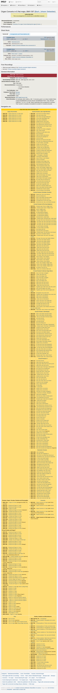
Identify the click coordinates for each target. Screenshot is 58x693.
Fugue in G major (12, 603)
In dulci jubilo (39, 127)
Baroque (18, 92)
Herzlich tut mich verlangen (42, 382)
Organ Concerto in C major (42, 508)
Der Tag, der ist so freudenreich (43, 122)
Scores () (5, 34)
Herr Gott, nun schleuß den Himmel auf (44, 141)
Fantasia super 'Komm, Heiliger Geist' (44, 206)
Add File (19, 2)
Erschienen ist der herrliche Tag (43, 162)
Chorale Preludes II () (42, 192)
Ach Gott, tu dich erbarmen (42, 481)
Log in (54, 1)
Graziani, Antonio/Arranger (37, 673)
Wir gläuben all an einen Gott (42, 292)
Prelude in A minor (12, 589)
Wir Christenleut (39, 133)
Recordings (22, 5)
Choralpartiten (43, 618)
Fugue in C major (13, 614)
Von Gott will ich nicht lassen (42, 230)
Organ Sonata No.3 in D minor (15, 116)
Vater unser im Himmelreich (42, 176)
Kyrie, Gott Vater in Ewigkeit (42, 273)
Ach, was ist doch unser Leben (42, 414)
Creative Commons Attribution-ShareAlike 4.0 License (28, 687)
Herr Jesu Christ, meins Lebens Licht (44, 426)
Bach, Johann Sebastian (45, 12)
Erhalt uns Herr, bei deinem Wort (44, 472)
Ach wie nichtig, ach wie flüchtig (43, 190)
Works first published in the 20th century (27, 682)
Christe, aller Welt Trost (41, 274)
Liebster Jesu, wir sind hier (42, 171)
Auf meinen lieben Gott (41, 415)
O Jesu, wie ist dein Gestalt (42, 458)
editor (48, 50)
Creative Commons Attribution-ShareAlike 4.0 (22, 57)
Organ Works (23, 109)
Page (11, 2)
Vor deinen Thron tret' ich (41, 267)
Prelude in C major (12, 586)
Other (39, 5)
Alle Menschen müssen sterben (43, 188)
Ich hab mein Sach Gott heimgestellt (44, 344)
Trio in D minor (12, 618)
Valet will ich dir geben (41, 400)
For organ (20, 24)
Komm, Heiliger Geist (40, 209)
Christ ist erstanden (40, 159)
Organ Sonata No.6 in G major (15, 121)
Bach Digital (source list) (21, 97)
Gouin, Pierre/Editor (25, 673)
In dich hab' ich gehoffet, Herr (42, 184)
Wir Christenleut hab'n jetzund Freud (44, 350)
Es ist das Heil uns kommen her (43, 179)
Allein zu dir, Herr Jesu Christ (43, 467)
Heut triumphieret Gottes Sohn (42, 164)
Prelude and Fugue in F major (15, 564)
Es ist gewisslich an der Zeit (43, 397)
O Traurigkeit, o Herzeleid (42, 155)
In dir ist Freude (39, 138)
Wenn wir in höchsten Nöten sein (44, 268)
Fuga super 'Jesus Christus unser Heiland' (45, 309)
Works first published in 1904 (9, 682)
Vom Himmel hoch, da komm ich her (44, 124)
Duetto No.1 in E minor (41, 656)
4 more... (39, 24)
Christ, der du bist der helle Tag (43, 498)
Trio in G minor (12, 620)
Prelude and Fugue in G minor (15, 514)
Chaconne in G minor (41, 668)
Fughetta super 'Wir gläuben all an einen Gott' (46, 294)
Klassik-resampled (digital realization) (27, 67)
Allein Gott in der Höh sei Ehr (42, 245)
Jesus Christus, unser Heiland (42, 158)
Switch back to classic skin (19, 689)
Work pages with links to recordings (10, 675)
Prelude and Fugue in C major (15, 505)
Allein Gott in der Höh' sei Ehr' (42, 352)
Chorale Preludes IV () (43, 270)
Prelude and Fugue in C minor (15, 541)
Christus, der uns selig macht (42, 145)
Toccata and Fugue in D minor (15, 522)
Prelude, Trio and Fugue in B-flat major (17, 539)
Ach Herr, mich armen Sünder (42, 412)
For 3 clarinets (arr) (40, 677)
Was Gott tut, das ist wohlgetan (43, 491)
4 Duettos (40, 654)
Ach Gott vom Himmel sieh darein (43, 411)
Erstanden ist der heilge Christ (42, 161)
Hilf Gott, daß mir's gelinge (42, 153)
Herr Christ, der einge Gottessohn (43, 116)
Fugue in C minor (12, 601)
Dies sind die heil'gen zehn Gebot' (43, 175)
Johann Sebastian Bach (32, 109)
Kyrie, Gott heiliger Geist (41, 276)
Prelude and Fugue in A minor (15, 532)
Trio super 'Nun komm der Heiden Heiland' (45, 238)
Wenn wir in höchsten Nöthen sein (43, 185)
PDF (45, 37)
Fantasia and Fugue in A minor (15, 574)
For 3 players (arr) (23, 679)
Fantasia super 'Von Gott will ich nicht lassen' (46, 232)
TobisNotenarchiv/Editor (13, 673)
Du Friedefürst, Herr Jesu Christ (43, 470)
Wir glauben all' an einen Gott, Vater (44, 409)
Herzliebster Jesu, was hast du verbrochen (46, 456)
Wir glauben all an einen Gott (43, 464)
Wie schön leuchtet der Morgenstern (44, 408)
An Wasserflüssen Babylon (42, 212)
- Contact (20, 53)
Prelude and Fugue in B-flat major (16, 571)
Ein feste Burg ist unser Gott (42, 369)
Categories (4, 673)
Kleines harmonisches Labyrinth (43, 648)
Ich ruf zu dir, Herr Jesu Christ (42, 182)
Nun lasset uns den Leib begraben (44, 484)
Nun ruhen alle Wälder (41, 435)
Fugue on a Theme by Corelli (15, 608)
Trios (15, 616)
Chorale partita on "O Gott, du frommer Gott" (45, 626)
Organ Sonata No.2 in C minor (15, 115)
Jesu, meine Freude (40, 130)
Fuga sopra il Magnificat (41, 394)
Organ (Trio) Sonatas (12, 111)
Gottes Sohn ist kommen (41, 338)
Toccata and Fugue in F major (15, 525)
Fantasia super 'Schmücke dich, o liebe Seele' (46, 218)
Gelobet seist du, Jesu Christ (42, 121)
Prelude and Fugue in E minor (15, 510)
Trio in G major (12, 623)
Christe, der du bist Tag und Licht (44, 461)
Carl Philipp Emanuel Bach (41, 653)
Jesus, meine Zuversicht (41, 383)
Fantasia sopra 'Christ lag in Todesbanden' (45, 366)
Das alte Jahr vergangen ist (42, 136)
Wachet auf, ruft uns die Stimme (43, 194)
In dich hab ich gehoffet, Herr (42, 353)
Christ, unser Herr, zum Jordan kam (43, 300)
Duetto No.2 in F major (41, 657)
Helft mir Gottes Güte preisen (42, 135)
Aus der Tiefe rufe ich (40, 417)
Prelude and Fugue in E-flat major (16, 553)
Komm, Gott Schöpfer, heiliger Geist (44, 167)
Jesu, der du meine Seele (41, 429)
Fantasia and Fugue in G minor (15, 528)
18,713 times (51, 687)
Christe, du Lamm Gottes (41, 144)
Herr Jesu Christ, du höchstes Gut (44, 488)
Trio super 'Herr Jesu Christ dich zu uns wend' (46, 220)
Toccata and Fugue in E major (15, 582)
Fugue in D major (12, 508)
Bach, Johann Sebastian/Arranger (33, 675)
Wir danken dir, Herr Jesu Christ (43, 152)
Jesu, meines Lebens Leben (43, 478)
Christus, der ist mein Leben (43, 485)
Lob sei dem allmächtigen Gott (42, 118)
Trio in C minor (12, 621)
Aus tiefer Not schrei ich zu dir (42, 303)
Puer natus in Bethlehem (41, 119)
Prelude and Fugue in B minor (15, 535)
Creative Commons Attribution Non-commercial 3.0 (24, 45)
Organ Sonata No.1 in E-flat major (16, 113)
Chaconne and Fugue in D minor (44, 666)
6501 (26, 39)
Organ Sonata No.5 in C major (15, 119)
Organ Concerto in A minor (42, 505)
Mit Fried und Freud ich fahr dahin (43, 139)
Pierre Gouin (15, 53)
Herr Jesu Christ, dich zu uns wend (43, 170)
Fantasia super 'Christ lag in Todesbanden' (45, 324)
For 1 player (32, 677)
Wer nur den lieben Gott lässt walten (44, 187)
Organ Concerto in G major (42, 502)
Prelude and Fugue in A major (15, 517)
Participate (31, 5)
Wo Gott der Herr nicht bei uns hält (44, 665)
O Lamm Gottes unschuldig (42, 226)
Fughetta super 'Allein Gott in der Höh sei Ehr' (46, 286)
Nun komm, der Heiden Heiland (43, 233)
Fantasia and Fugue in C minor (15, 520)
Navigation (4, 5)
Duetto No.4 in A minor (41, 660)
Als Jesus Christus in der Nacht (43, 479)
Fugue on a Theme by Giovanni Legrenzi (17, 597)
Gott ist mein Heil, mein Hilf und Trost (45, 476)
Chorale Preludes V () (42, 311)
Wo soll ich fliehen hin (41, 196)
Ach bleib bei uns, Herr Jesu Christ (43, 200)
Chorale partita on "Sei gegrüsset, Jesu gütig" (46, 627)
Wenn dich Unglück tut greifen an (44, 473)
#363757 (8, 50)
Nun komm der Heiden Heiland (43, 239)
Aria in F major (39, 641)
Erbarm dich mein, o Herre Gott (43, 371)
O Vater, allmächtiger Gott (41, 438)
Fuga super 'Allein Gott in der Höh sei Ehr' (45, 363)
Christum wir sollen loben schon (43, 132)
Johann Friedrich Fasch (22, 621)
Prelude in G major (12, 588)
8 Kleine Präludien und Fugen (17, 556)
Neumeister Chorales (42, 450)
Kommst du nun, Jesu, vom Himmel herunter (45, 202)
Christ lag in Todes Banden (42, 156)
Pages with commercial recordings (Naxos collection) (14, 684)
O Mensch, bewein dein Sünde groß (44, 150)
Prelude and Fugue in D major (15, 507)
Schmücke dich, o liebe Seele (42, 216)
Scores (13, 5)
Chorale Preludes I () (41, 111)
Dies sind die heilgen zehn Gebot (43, 288)
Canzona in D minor (40, 644)
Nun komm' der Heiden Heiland (43, 113)
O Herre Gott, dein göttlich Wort (43, 437)
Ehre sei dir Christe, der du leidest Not (45, 462)
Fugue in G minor (12, 502)
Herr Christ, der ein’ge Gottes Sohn (43, 330)
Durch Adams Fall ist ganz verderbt (43, 178)
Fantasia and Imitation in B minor (16, 577)
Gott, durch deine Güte (41, 115)
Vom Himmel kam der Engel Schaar (44, 126)
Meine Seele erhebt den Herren (43, 199)
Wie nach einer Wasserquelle (43, 496)
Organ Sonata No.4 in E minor (15, 118)
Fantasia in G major (13, 592)
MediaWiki (9, 689)
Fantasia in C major (13, 591)
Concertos (15, 24)
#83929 (8, 39)
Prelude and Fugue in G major (15, 526)
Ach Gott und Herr (40, 318)
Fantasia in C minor (41, 663)
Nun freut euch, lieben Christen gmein (44, 395)
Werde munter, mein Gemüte (43, 495)
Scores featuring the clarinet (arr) (10, 679)
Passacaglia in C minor (13, 612)
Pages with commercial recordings (46, 682)
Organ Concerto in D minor (42, 514)
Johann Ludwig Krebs (23, 586)
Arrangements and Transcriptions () (19, 34)
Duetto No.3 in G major (41, 659)
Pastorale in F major (40, 647)
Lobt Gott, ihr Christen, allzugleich (43, 129)
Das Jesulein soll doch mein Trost (43, 336)
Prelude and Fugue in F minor (15, 513)
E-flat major (31, 684)
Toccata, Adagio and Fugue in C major (17, 579)
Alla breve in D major (40, 645)
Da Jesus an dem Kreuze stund (43, 148)
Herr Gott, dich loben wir (41, 379)
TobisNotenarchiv (44, 39)
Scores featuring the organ (29, 24)
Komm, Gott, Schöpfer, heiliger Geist (44, 262)
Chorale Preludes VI (42, 358)
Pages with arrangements (36, 679)
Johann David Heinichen (41, 650)
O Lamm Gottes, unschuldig (42, 142)
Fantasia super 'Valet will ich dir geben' (44, 398)
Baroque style (46, 675)
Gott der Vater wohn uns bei (42, 421)
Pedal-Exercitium (40, 651)
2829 (26, 50)
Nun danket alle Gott (40, 229)
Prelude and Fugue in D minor (15, 523)
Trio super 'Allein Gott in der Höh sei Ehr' (45, 252)
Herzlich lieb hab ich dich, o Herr (44, 490)
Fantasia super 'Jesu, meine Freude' (44, 355)
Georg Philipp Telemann (23, 623)
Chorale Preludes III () (43, 204)
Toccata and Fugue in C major (15, 583)
